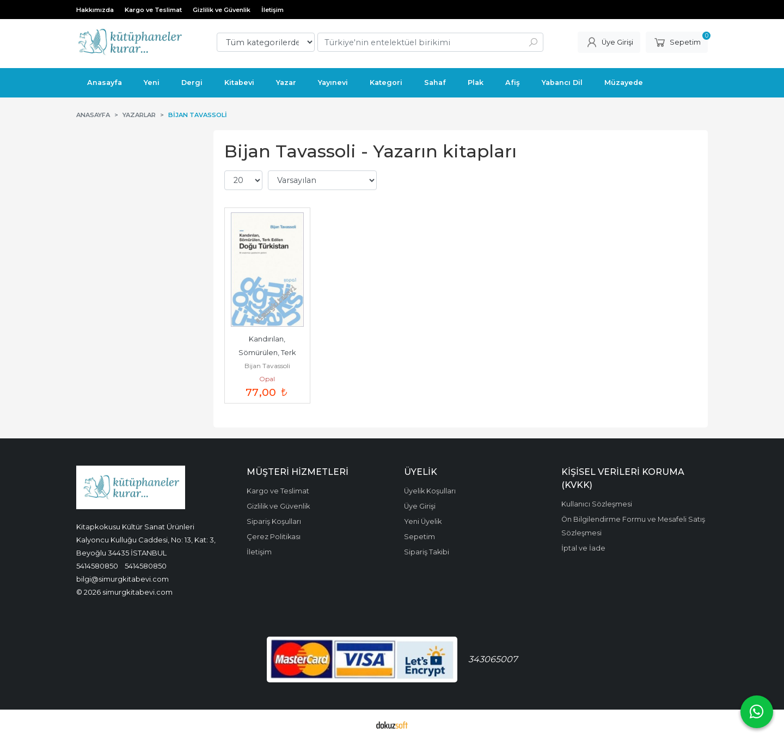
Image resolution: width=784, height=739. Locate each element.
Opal (267, 379)
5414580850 (97, 565)
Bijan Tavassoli (267, 366)
